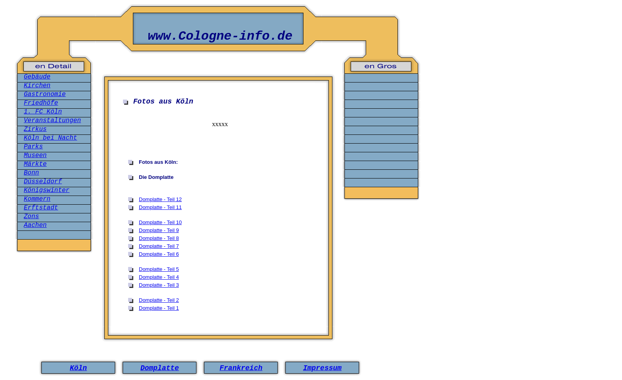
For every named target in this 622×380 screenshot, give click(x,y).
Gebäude (37, 77)
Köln (78, 368)
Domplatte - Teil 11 (160, 207)
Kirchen (37, 85)
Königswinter (46, 190)
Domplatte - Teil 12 (160, 199)
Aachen (35, 225)
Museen (35, 155)
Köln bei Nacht (50, 138)
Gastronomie (45, 94)
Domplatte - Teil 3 (159, 285)
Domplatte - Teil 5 (159, 269)
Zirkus (35, 129)
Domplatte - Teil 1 (159, 308)
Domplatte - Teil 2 (159, 300)
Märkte (35, 164)
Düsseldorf (43, 181)
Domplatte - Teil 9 (159, 230)
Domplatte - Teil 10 (160, 222)
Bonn (31, 173)
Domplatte (159, 368)
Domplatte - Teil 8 (159, 238)
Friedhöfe (41, 103)
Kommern (37, 199)
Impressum (322, 368)
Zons (31, 216)
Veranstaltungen (52, 120)
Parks (33, 146)
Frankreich (240, 368)
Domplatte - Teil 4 (159, 277)
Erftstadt (41, 207)
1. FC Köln (43, 111)
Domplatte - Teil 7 (159, 246)
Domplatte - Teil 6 (159, 254)
